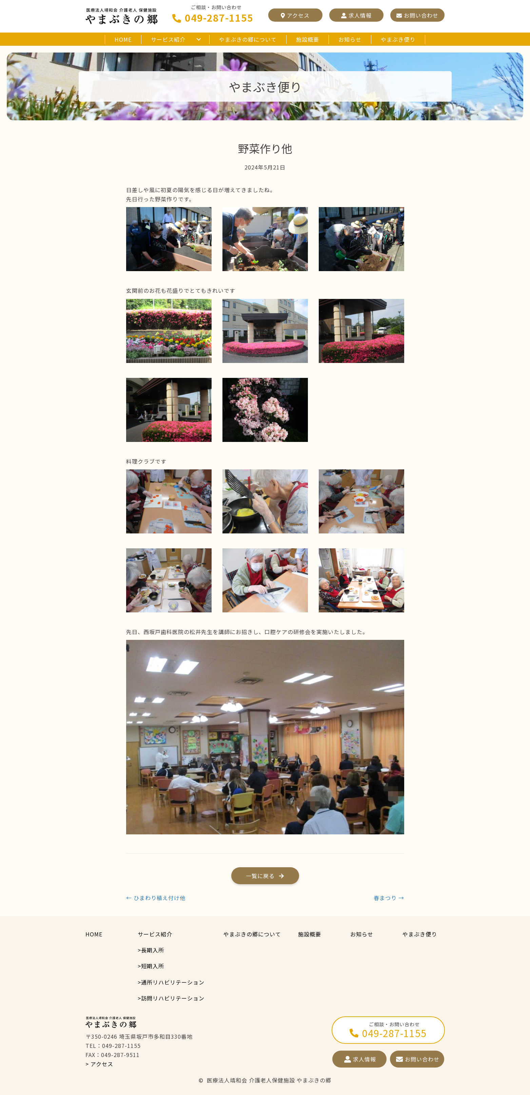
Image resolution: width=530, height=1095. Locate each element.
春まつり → (389, 898)
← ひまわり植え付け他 (155, 898)
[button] (295, 15)
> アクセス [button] (99, 1064)
